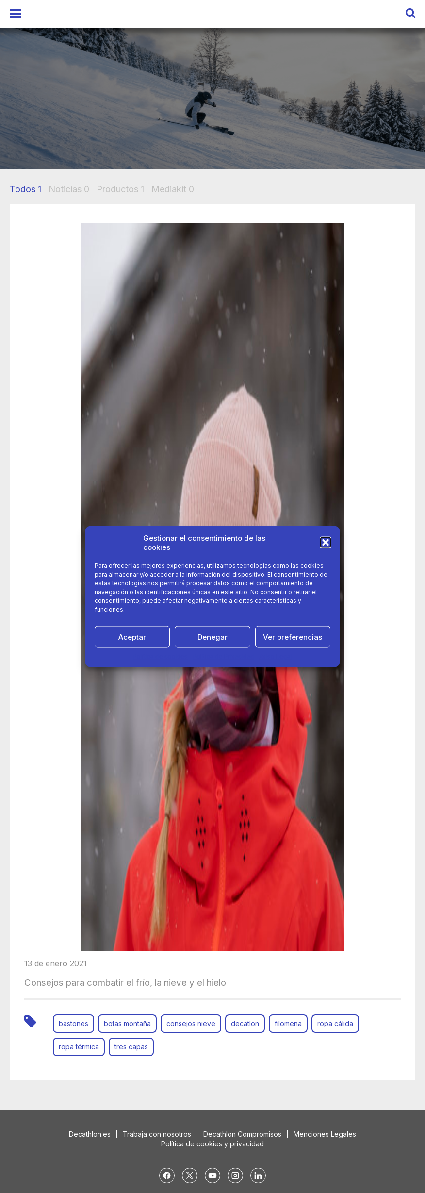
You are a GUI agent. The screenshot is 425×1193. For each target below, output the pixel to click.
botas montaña (127, 1023)
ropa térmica (79, 1047)
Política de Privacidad (223, 656)
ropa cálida (335, 1023)
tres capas (131, 1047)
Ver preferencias (292, 636)
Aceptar (132, 636)
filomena (288, 1023)
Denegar (212, 636)
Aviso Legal (275, 656)
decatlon (245, 1023)
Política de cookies (160, 656)
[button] (325, 542)
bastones (73, 1023)
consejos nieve (190, 1023)
